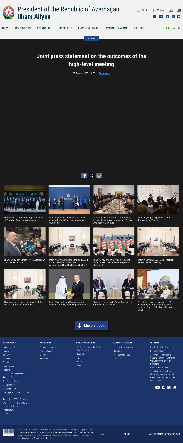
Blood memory (9, 385)
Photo (144, 10)
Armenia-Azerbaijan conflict (15, 373)
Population (7, 358)
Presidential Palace (122, 354)
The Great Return (10, 381)
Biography (44, 354)
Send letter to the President (162, 347)
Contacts (117, 358)
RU (179, 10)
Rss (178, 16)
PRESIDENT (65, 28)
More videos (94, 325)
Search (175, 28)
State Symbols (9, 366)
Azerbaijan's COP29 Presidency (16, 399)
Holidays (6, 369)
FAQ (102, 434)
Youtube (161, 16)
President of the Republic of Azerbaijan (68, 9)
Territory (6, 354)
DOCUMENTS (23, 28)
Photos (80, 361)
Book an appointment (159, 367)
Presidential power (48, 347)
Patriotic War (8, 377)
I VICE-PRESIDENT (88, 28)
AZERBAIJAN (44, 28)
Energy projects (9, 388)
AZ (171, 10)
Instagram (154, 16)
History (6, 351)
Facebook (167, 16)
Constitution (8, 362)
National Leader (9, 347)
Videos (79, 365)
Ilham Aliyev (34, 17)
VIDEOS (91, 38)
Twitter (173, 16)
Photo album (8, 409)
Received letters (157, 351)
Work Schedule (46, 351)
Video (160, 10)
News (79, 357)
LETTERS (138, 28)
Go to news (104, 73)
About (127, 434)
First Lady (44, 358)
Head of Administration (123, 347)
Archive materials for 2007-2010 (164, 434)
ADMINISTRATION (116, 28)
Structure (118, 351)
